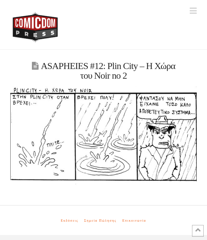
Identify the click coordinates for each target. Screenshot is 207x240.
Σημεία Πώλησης (100, 220)
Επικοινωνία (134, 220)
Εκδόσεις (69, 220)
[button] (193, 11)
